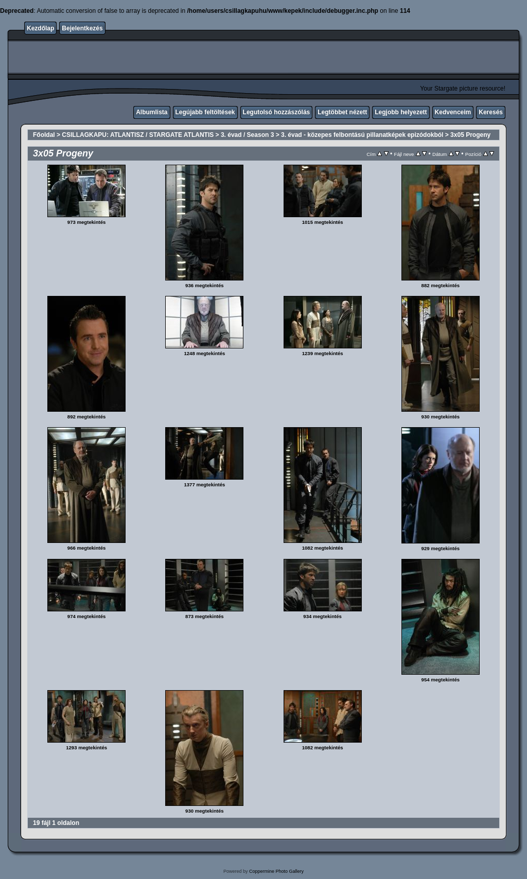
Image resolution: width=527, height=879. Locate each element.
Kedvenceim (453, 112)
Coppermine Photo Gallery (276, 871)
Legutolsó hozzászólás (276, 112)
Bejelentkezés (82, 28)
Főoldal (44, 134)
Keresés (491, 112)
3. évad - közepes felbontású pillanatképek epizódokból (362, 134)
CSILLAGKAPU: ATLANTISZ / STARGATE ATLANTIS (138, 134)
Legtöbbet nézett (342, 112)
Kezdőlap (40, 28)
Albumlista (151, 112)
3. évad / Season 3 (247, 134)
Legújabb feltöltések (205, 112)
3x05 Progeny (470, 134)
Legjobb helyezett (401, 112)
